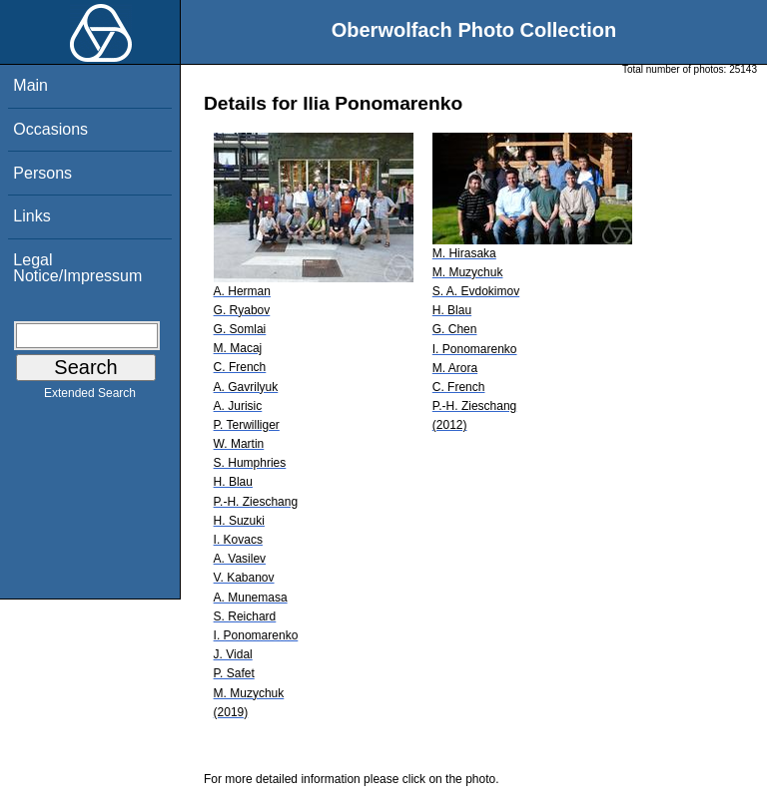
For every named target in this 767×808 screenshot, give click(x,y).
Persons (42, 173)
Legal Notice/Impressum (77, 267)
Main (30, 85)
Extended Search (90, 397)
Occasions (50, 129)
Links (31, 215)
